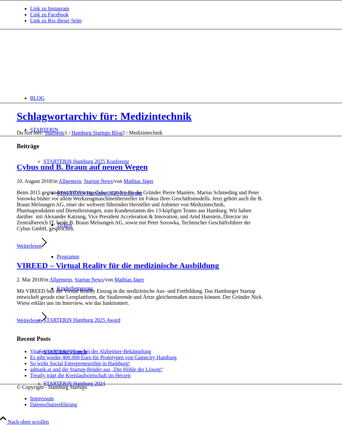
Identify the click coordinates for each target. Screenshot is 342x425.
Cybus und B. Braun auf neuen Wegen (82, 167)
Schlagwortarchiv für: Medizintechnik (104, 116)
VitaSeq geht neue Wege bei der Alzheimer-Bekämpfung (90, 351)
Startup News (98, 181)
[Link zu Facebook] (49, 14)
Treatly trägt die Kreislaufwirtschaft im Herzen (80, 375)
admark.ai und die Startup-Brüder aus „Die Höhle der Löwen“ (96, 369)
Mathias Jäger (138, 181)
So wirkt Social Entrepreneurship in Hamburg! (80, 363)
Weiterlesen (32, 246)
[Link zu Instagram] (49, 8)
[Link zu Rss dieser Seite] (56, 20)
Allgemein (69, 181)
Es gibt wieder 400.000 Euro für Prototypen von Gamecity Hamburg (103, 357)
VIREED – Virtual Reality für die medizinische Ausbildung (118, 265)
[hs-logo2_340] (67, 61)
